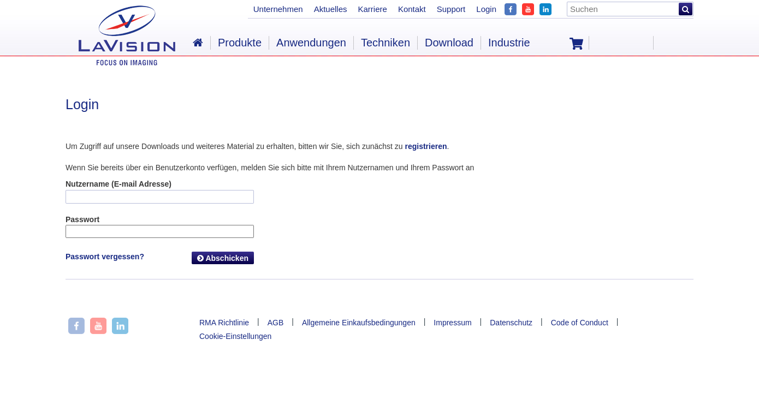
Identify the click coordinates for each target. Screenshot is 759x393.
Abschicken (222, 258)
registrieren (426, 146)
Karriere (372, 9)
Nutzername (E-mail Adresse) (118, 184)
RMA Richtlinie (224, 322)
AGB (276, 322)
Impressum (452, 322)
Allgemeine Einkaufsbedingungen (359, 322)
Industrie (509, 43)
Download (449, 43)
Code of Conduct (579, 322)
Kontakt (412, 9)
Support (451, 9)
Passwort (82, 219)
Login (486, 9)
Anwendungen (311, 43)
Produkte (240, 43)
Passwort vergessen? (105, 256)
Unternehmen (278, 9)
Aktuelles (330, 9)
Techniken (385, 43)
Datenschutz (511, 322)
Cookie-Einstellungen (235, 336)
